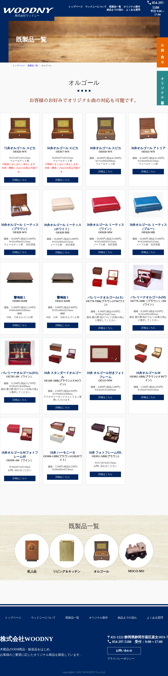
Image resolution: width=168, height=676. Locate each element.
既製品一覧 (115, 6)
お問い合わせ (124, 650)
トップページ (75, 6)
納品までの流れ (115, 9)
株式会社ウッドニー (27, 15)
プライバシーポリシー (120, 658)
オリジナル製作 (132, 6)
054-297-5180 (121, 642)
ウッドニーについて (96, 6)
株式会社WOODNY (26, 639)
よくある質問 (133, 9)
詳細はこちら (20, 180)
